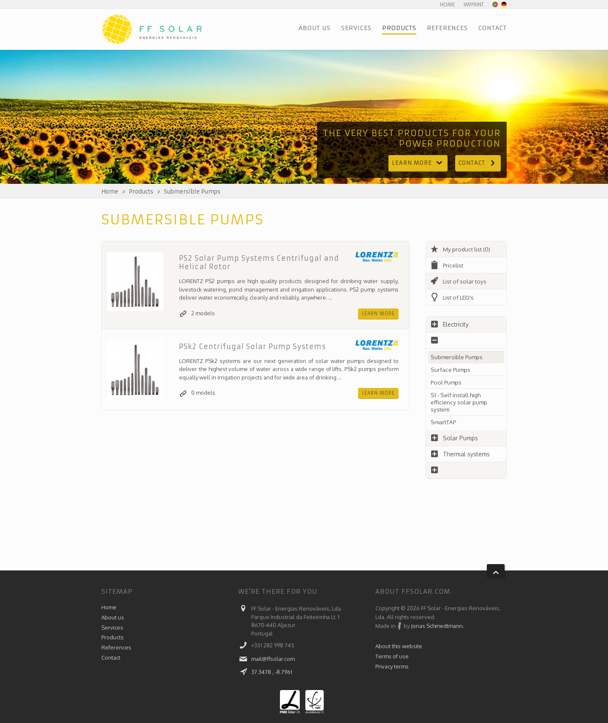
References (447, 28)
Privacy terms (392, 668)
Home (447, 4)
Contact (492, 28)
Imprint (474, 4)
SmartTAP (445, 422)
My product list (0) (461, 249)
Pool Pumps (447, 382)
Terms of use (392, 657)
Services (356, 28)
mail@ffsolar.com (273, 658)
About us (315, 28)
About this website (398, 646)
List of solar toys (459, 281)
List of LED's (453, 297)
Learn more (418, 163)
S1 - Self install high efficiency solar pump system (460, 402)
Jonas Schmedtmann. (437, 625)
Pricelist (447, 265)
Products (399, 28)
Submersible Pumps (192, 191)
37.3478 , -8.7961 (271, 671)
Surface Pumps (451, 369)
